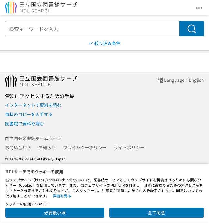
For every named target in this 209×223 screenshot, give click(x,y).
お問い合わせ (18, 147)
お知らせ (47, 147)
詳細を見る (62, 195)
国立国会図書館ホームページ (33, 138)
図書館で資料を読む (24, 123)
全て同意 (156, 212)
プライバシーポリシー (85, 147)
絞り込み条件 (104, 43)
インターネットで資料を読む (33, 105)
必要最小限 (55, 212)
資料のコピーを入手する (29, 114)
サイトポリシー (129, 147)
